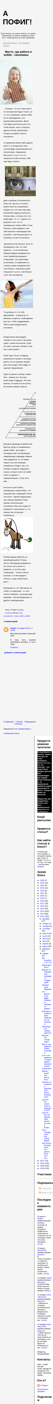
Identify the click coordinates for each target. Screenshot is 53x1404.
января (45, 953)
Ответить (14, 647)
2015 (42, 908)
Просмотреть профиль (42, 1390)
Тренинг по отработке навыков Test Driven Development (46, 1089)
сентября (46, 929)
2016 (42, 906)
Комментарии (46, 1193)
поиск (17, 616)
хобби (28, 616)
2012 (42, 916)
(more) (40, 1244)
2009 (42, 1166)
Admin (49, 1278)
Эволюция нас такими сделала (46, 1030)
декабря (45, 919)
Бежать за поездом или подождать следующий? (46, 976)
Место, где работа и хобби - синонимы (18, 53)
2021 (42, 893)
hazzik (13, 628)
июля (44, 936)
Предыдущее (30, 722)
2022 (42, 891)
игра (21, 613)
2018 (42, 901)
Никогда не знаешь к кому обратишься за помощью (47, 1017)
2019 (42, 898)
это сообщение (43, 810)
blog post (41, 1282)
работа (22, 616)
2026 (42, 880)
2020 (42, 896)
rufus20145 (41, 1250)
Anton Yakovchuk (44, 1296)
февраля (46, 949)
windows (40, 1223)
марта (45, 946)
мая (44, 941)
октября (46, 926)
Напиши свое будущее (46, 987)
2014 (42, 911)
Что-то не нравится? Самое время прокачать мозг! (47, 1060)
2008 (42, 1168)
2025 (42, 883)
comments (8, 613)
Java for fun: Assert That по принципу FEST (46, 1105)
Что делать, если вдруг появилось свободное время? (46, 1000)
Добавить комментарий (15, 653)
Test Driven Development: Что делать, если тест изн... (46, 1150)
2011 (42, 1161)
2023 (42, 888)
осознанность (9, 616)
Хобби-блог (47, 1069)
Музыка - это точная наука (46, 1038)
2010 (42, 1163)
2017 (42, 903)
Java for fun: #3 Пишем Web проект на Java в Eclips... (46, 1120)
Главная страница (18, 723)
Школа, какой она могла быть (45, 1075)
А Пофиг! (41, 1217)
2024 (42, 885)
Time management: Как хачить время (46, 1135)
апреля (45, 944)
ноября (45, 924)
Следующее (9, 722)
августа (45, 933)
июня (44, 939)
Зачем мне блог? (46, 966)
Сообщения (45, 1188)
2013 (42, 914)
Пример (40, 866)
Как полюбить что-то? (47, 960)
